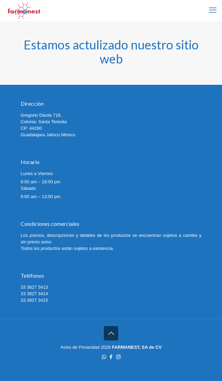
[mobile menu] (213, 10)
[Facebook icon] (111, 357)
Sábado (28, 188)
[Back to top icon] (111, 333)
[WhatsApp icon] (104, 357)
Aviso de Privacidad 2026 (85, 347)
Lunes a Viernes (37, 173)
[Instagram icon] (118, 357)
